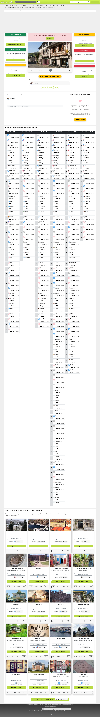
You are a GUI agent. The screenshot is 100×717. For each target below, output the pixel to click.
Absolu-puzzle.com (47, 714)
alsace (50, 87)
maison (44, 87)
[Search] (80, 2)
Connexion (94, 2)
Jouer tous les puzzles (21, 2)
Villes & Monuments (24, 11)
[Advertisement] (50, 22)
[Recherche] (88, 2)
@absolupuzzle (49, 709)
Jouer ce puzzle (16, 546)
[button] (38, 2)
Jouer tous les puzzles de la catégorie (50, 699)
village (56, 87)
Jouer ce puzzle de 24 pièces (15, 44)
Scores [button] (33, 2)
